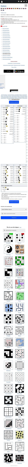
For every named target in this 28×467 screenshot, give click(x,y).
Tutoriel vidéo (5, 26)
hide (20, 227)
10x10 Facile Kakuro (6, 33)
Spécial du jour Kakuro (6, 55)
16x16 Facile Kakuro (6, 39)
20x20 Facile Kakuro (6, 44)
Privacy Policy (14, 67)
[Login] (2, 1)
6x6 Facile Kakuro (6, 28)
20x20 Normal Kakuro (6, 46)
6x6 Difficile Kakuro (6, 32)
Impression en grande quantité (8, 65)
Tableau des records (17, 65)
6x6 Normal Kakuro (6, 30)
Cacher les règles (24, 26)
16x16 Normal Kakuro (6, 41)
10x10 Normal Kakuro (6, 35)
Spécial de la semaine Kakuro (7, 57)
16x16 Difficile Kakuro (6, 42)
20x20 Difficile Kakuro (6, 48)
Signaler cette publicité (2, 88)
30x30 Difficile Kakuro (7, 53)
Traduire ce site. (3, 12)
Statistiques (23, 65)
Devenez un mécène (14, 61)
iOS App (8, 71)
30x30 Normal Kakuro (6, 51)
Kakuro (3, 6)
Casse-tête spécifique (16, 63)
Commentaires (10, 63)
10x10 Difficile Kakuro (6, 37)
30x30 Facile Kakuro (6, 50)
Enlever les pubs (2, 84)
